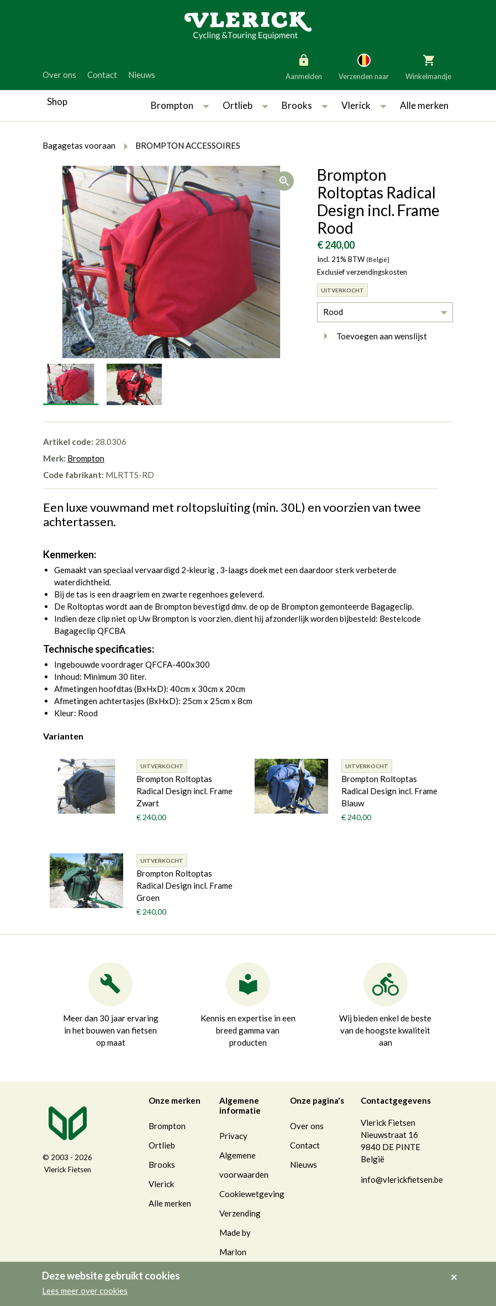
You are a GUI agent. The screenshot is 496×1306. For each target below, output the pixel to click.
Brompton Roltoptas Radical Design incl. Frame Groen (184, 885)
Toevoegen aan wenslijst (372, 336)
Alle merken (424, 105)
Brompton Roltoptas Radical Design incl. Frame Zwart (184, 791)
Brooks (297, 105)
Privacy (233, 1136)
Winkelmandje (428, 66)
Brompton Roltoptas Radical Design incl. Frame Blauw (389, 791)
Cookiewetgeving (251, 1194)
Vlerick (356, 105)
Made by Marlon (235, 1242)
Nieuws (141, 75)
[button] (206, 106)
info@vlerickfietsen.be (402, 1179)
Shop (57, 101)
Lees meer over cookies (85, 1290)
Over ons (59, 75)
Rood (333, 312)
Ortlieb (237, 105)
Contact (102, 75)
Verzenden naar (364, 66)
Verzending (240, 1213)
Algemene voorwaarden (243, 1164)
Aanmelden (304, 66)
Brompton (172, 105)
